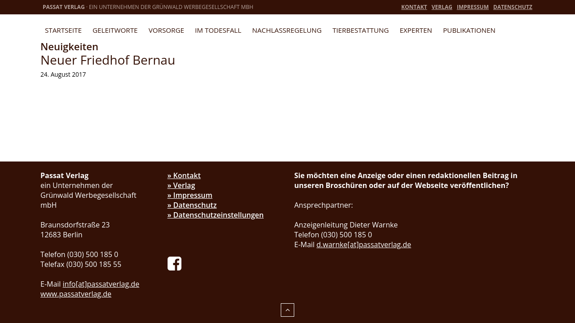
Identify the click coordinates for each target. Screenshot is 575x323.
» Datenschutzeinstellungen (216, 215)
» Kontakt (184, 175)
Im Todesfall (218, 30)
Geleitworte (115, 30)
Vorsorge (166, 30)
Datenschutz (512, 7)
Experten (416, 30)
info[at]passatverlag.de (101, 284)
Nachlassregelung (287, 30)
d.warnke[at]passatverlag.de (364, 244)
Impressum (473, 7)
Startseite (63, 30)
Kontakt (414, 7)
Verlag (442, 7)
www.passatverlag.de (75, 294)
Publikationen (469, 30)
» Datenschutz (192, 205)
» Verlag (181, 185)
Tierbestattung (360, 30)
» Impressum (190, 195)
